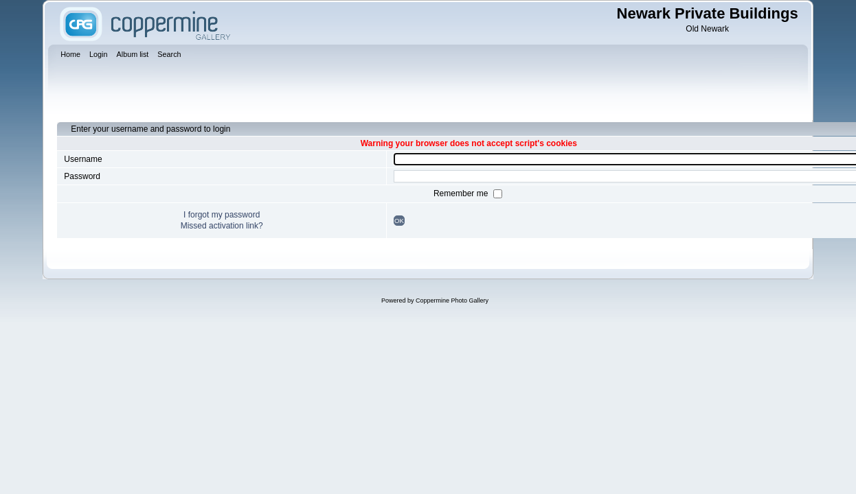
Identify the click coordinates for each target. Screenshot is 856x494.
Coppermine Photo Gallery (452, 300)
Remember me (462, 193)
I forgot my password (221, 215)
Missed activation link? (222, 226)
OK (399, 220)
